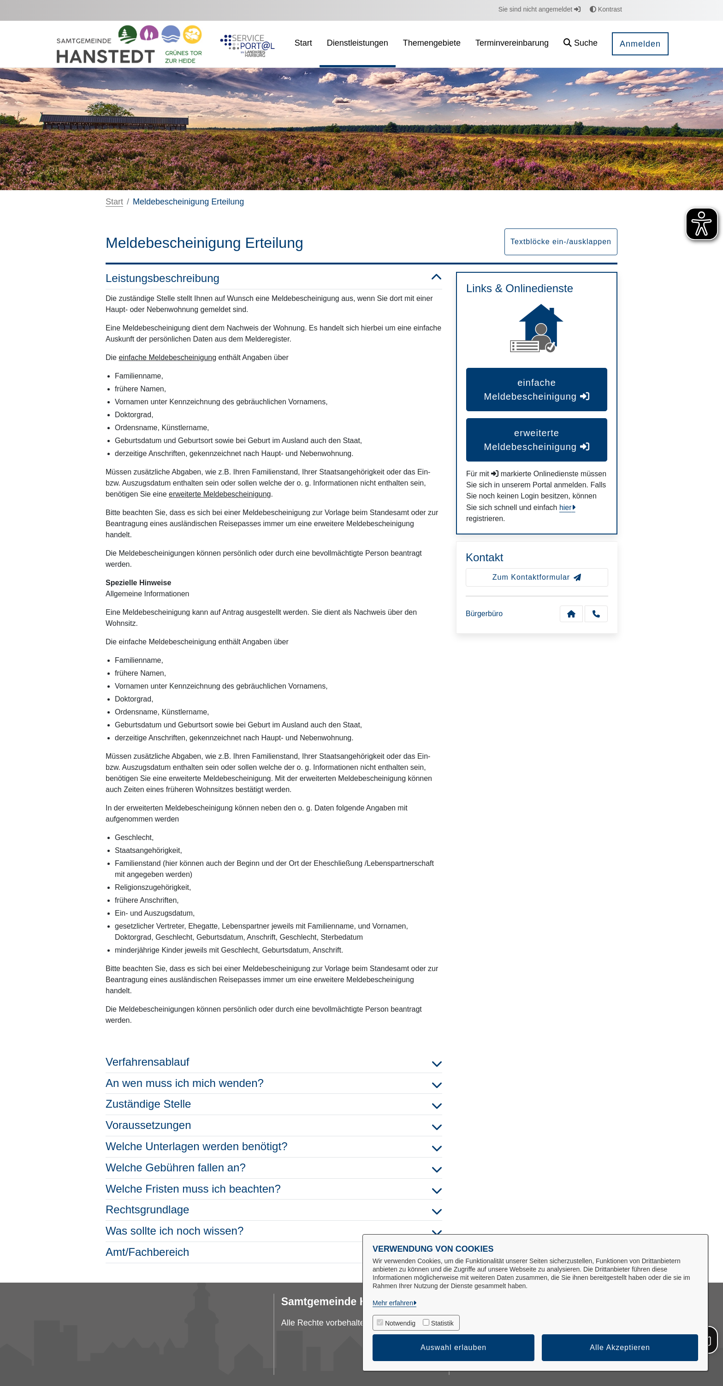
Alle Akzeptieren (620, 1347)
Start (114, 201)
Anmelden (640, 43)
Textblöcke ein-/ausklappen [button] (560, 242)
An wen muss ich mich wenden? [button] (274, 1083)
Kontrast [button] (606, 9)
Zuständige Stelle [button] (274, 1104)
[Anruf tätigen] (596, 614)
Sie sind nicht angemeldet (539, 9)
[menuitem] (303, 44)
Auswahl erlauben (453, 1347)
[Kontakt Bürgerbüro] (571, 614)
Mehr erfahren (393, 1303)
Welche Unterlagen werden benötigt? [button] (274, 1146)
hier (565, 507)
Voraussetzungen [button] (274, 1125)
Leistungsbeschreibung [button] (274, 278)
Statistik (442, 1323)
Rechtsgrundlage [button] (274, 1210)
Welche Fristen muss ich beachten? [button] (274, 1189)
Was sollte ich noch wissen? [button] (274, 1231)
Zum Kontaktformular (536, 577)
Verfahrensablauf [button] (274, 1062)
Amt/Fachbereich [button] (274, 1252)
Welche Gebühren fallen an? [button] (274, 1168)
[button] (580, 44)
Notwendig (400, 1323)
